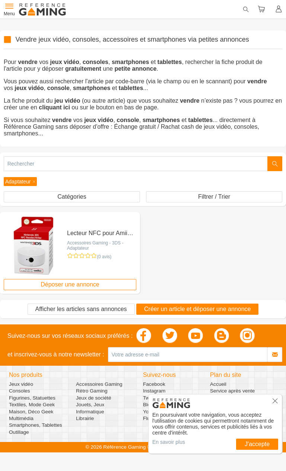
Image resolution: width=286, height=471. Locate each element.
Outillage (19, 432)
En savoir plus (168, 442)
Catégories (71, 196)
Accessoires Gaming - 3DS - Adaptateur (95, 245)
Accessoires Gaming (99, 384)
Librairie (85, 418)
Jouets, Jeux (90, 404)
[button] (20, 181)
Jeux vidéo (21, 384)
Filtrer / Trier (214, 196)
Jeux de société (93, 398)
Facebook (154, 384)
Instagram (154, 391)
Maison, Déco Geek (31, 411)
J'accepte (257, 444)
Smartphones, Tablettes (35, 425)
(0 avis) (104, 256)
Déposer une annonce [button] (70, 284)
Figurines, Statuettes (32, 398)
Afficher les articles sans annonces (81, 309)
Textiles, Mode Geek (32, 404)
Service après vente (232, 391)
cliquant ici (54, 107)
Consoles (19, 391)
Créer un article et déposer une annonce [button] (197, 309)
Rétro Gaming (92, 391)
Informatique (90, 411)
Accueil (218, 384)
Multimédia (21, 418)
